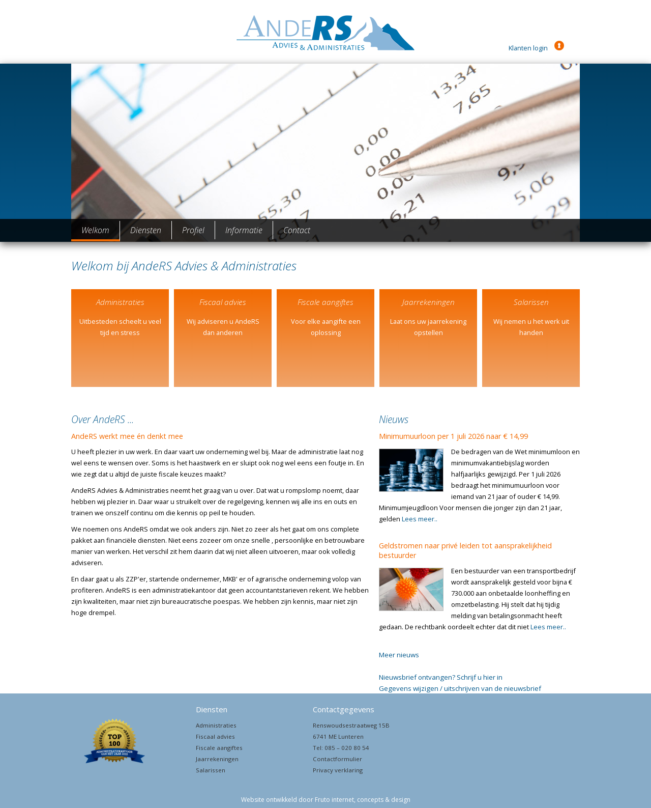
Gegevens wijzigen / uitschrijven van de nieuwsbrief (460, 688)
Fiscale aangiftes (219, 747)
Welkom (95, 230)
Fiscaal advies (215, 736)
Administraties (216, 725)
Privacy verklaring (338, 770)
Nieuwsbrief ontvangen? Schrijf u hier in (440, 677)
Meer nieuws (399, 654)
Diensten (145, 230)
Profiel (193, 230)
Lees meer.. (419, 518)
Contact (296, 230)
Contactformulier (337, 759)
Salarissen (210, 770)
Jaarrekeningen (217, 759)
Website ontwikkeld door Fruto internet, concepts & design (325, 799)
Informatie (243, 230)
